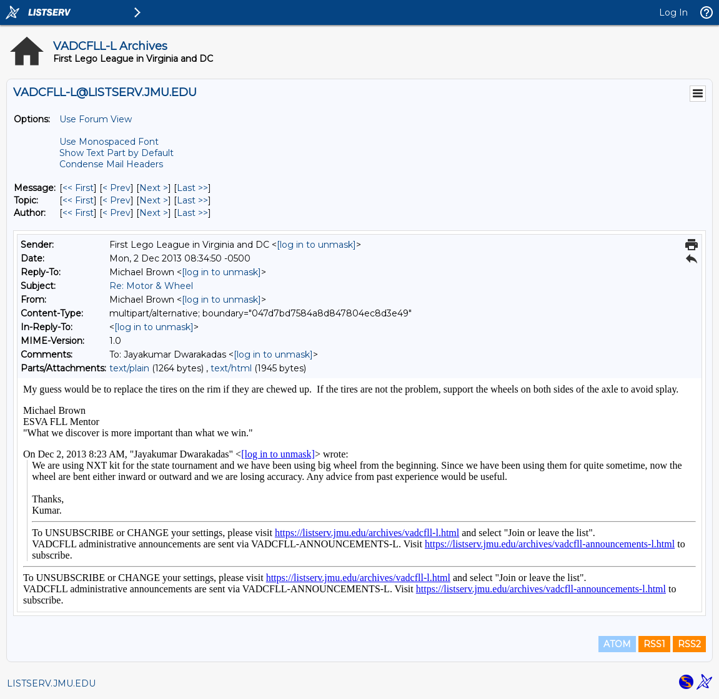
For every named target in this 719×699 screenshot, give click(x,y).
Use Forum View (95, 119)
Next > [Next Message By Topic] (153, 200)
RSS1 (654, 644)
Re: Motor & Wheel (151, 285)
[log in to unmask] (316, 244)
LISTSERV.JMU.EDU (51, 683)
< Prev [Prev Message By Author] (116, 212)
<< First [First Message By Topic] (78, 200)
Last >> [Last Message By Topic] (192, 200)
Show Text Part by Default (116, 153)
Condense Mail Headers (111, 164)
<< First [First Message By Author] (78, 212)
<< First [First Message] (78, 187)
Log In (673, 12)
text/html (231, 368)
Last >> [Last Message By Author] (192, 212)
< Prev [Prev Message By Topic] (116, 200)
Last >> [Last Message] (192, 187)
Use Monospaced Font (109, 141)
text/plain (129, 368)
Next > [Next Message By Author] (153, 212)
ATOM (617, 644)
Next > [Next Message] (153, 187)
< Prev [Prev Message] (116, 187)
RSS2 (689, 644)
